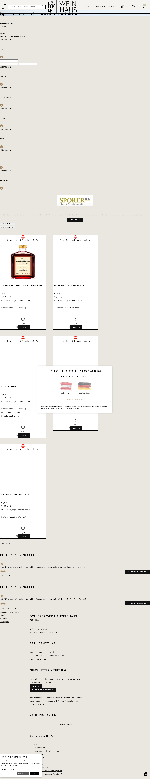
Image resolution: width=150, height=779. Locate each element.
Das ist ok (35, 774)
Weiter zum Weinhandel (75, 400)
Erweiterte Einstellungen (9, 769)
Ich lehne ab (23, 774)
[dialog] (21, 765)
